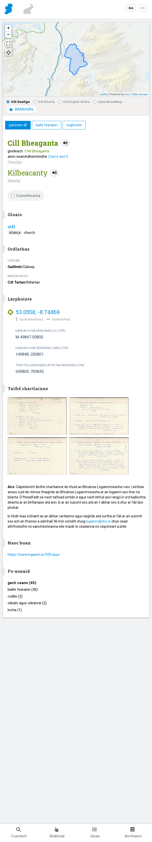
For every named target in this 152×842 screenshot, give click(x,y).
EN (143, 8)
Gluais (95, 832)
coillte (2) (15, 596)
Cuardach (19, 832)
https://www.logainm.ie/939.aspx (34, 554)
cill (11, 226)
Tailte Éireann (140, 94)
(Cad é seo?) (58, 157)
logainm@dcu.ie (98, 521)
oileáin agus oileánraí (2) (27, 603)
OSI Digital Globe (73, 102)
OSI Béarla (44, 102)
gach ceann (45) (22, 583)
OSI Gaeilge (18, 102)
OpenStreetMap (107, 102)
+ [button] (8, 28)
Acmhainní (133, 832)
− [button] (8, 35)
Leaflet (104, 94)
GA (130, 8)
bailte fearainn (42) (23, 589)
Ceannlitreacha (25, 195)
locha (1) (15, 610)
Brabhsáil (57, 832)
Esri (127, 94)
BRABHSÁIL (21, 109)
